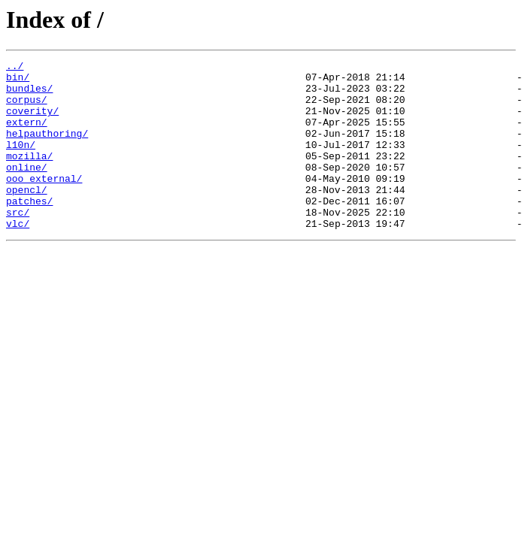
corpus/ (26, 108)
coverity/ (32, 121)
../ (14, 67)
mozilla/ (29, 176)
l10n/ (20, 162)
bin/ (17, 81)
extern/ (26, 135)
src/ (17, 243)
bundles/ (29, 94)
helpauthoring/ (47, 149)
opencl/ (26, 216)
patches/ (29, 230)
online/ (26, 189)
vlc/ (17, 257)
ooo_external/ (44, 203)
